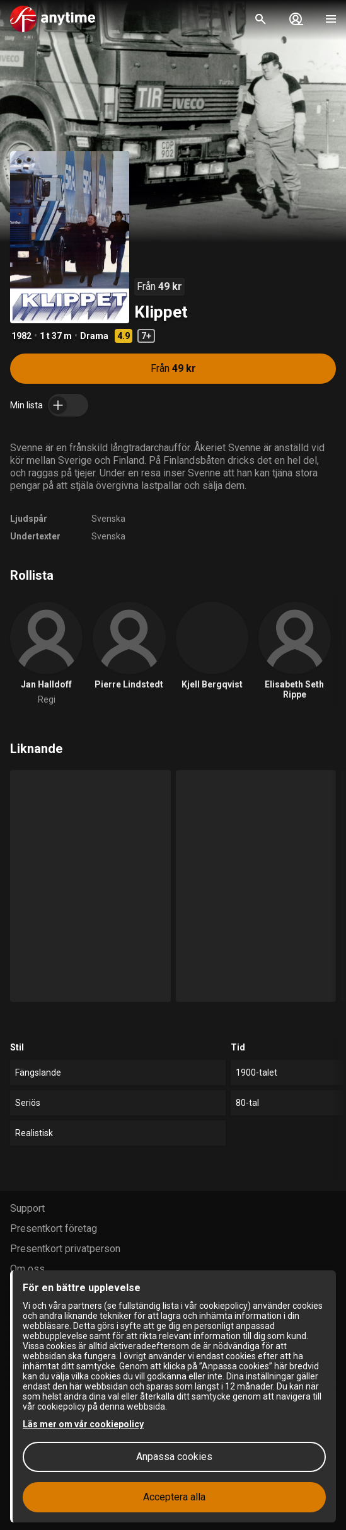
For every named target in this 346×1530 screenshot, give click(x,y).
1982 (21, 336)
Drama (94, 336)
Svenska (108, 519)
